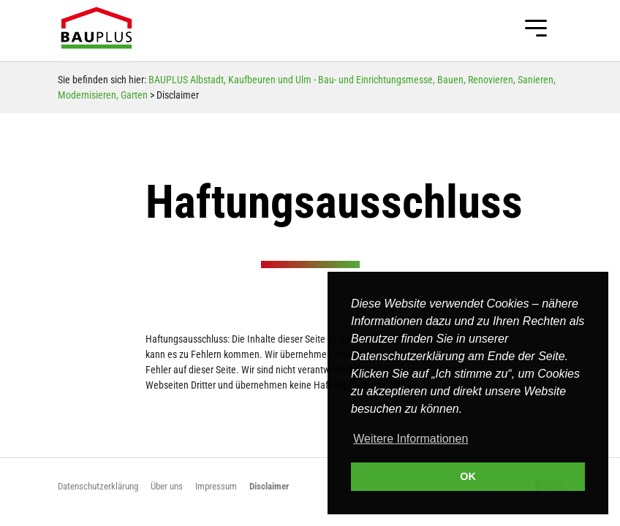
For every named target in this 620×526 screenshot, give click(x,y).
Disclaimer (269, 486)
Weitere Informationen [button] (410, 438)
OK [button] (468, 476)
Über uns (167, 486)
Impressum (216, 486)
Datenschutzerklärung (98, 486)
